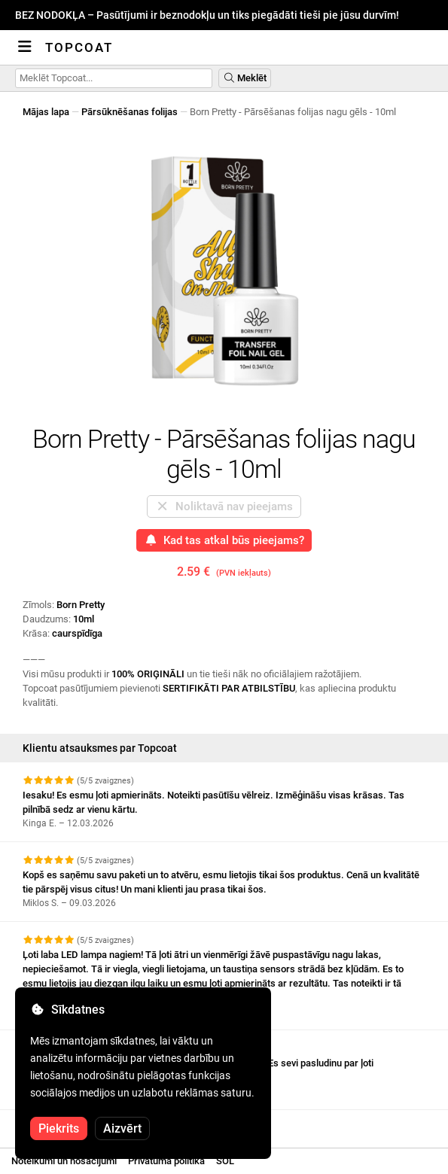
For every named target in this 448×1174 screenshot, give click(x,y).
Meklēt (245, 78)
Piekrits (58, 1128)
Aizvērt (122, 1128)
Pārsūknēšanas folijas (129, 111)
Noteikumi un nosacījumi (64, 1160)
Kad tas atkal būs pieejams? (224, 540)
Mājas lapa (46, 111)
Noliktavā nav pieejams (224, 506)
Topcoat (79, 47)
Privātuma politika (166, 1160)
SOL (225, 1160)
